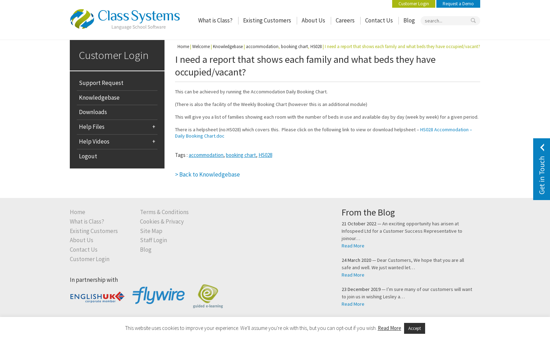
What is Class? (215, 20)
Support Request (101, 83)
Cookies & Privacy (162, 221)
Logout (88, 156)
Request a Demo (458, 4)
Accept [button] (414, 328)
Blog (409, 20)
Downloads (93, 112)
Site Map (151, 231)
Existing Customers (267, 20)
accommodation (206, 155)
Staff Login (153, 240)
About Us (313, 20)
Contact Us (379, 20)
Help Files (92, 127)
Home (183, 46)
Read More (353, 246)
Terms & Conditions (164, 212)
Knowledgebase (99, 97)
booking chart (241, 155)
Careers (345, 20)
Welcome (201, 46)
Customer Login (413, 4)
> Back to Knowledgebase (207, 174)
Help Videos (94, 141)
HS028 (265, 155)
